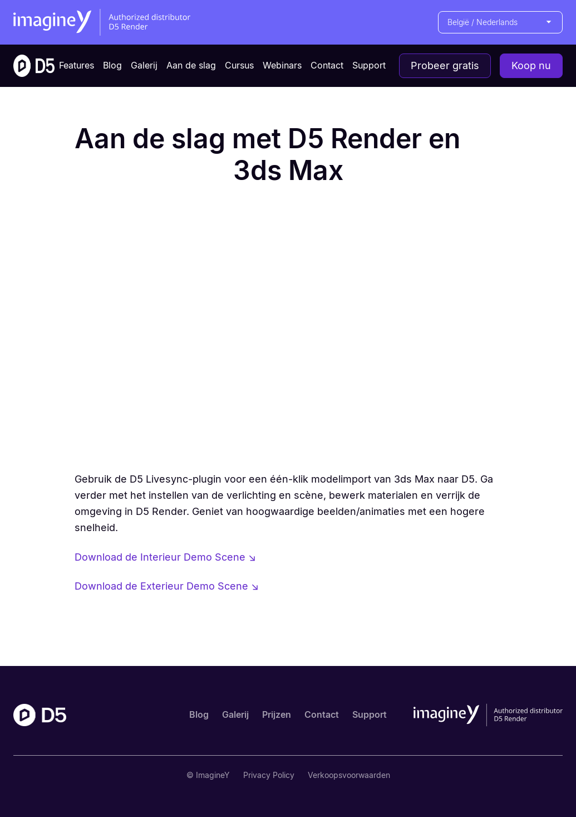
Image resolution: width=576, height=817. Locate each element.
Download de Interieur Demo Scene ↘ (165, 557)
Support (369, 65)
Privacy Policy (268, 775)
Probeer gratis (445, 65)
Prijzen (276, 714)
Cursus (239, 65)
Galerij (144, 65)
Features (76, 65)
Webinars (282, 65)
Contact (327, 65)
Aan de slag (191, 65)
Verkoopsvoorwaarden (349, 775)
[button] (500, 22)
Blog (112, 65)
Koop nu (531, 65)
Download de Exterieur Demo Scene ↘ (167, 586)
